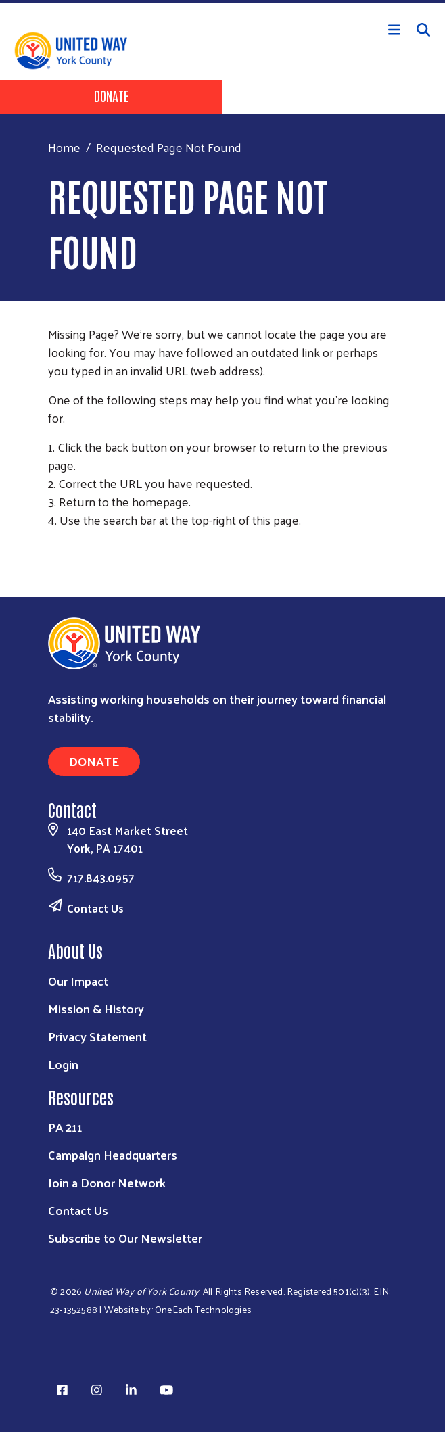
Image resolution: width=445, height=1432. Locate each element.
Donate (111, 95)
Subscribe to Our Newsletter (125, 1237)
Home (64, 147)
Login (63, 1063)
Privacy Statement (97, 1036)
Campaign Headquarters (112, 1154)
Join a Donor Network (107, 1182)
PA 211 (65, 1126)
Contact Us (95, 908)
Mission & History (96, 1008)
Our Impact (78, 980)
